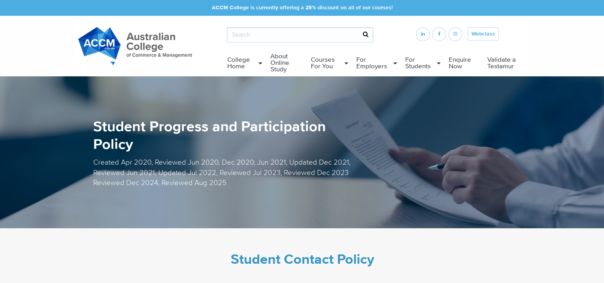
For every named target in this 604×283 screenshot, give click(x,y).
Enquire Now (460, 63)
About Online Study (279, 63)
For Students (418, 63)
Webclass (483, 33)
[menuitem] (242, 63)
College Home (238, 63)
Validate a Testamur (501, 63)
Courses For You (323, 63)
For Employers (371, 63)
